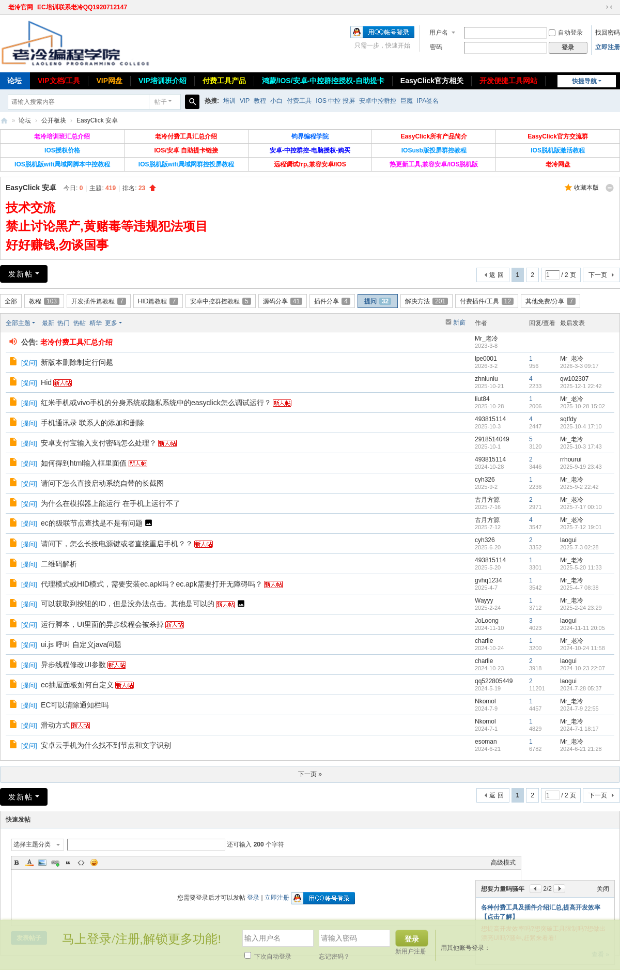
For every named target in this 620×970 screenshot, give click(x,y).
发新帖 (20, 274)
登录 (253, 897)
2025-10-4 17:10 (581, 426)
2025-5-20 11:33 (581, 567)
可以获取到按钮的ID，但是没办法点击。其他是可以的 (127, 603)
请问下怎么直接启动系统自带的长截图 (102, 483)
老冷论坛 (4, 120)
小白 (276, 100)
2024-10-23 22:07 (582, 668)
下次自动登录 (267, 956)
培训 (229, 100)
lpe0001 (486, 358)
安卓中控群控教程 (220, 301)
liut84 (482, 399)
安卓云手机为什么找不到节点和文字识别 (106, 745)
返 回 (496, 275)
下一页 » (310, 774)
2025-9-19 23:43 (581, 467)
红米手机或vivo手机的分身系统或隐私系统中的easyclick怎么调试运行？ (156, 402)
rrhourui (570, 459)
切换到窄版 (609, 7)
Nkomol (485, 701)
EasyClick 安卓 (97, 120)
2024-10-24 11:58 (582, 648)
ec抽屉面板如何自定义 (77, 685)
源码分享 (282, 301)
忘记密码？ (334, 956)
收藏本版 (586, 187)
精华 (95, 323)
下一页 (597, 275)
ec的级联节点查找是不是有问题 (92, 523)
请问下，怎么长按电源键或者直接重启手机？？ (117, 544)
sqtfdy (568, 419)
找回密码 (607, 32)
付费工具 (299, 100)
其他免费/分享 (550, 301)
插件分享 (332, 301)
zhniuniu (486, 378)
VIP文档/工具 (59, 80)
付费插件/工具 (487, 301)
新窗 (459, 322)
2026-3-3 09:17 (579, 366)
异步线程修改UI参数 (73, 664)
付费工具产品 (224, 80)
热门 (63, 323)
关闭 (603, 888)
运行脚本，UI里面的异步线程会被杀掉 (102, 624)
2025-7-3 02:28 (579, 547)
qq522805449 (494, 681)
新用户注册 (410, 951)
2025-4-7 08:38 (579, 587)
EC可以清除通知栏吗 (75, 705)
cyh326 (485, 479)
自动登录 (566, 32)
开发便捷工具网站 (508, 80)
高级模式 (503, 862)
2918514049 (492, 439)
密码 (436, 47)
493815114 (490, 419)
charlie (484, 640)
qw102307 (574, 378)
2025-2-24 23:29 (581, 608)
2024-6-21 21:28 (581, 749)
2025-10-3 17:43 (581, 446)
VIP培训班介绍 (162, 80)
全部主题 (18, 323)
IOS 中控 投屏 (335, 100)
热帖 (79, 323)
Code (81, 862)
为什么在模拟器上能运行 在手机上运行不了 (110, 503)
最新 (48, 323)
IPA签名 (428, 100)
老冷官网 (20, 7)
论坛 (25, 120)
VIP (245, 100)
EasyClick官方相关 (431, 80)
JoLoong (487, 620)
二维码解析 (59, 564)
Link (55, 862)
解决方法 (426, 301)
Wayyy (484, 600)
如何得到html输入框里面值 (84, 463)
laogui (568, 540)
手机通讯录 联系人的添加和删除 (92, 423)
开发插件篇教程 (98, 301)
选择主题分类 (32, 844)
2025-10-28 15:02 (582, 406)
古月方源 (487, 499)
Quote (68, 862)
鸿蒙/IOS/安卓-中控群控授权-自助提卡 (323, 80)
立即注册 (607, 47)
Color (29, 862)
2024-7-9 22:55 (579, 708)
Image (42, 862)
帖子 (160, 101)
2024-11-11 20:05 (582, 628)
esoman (486, 741)
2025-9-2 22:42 (579, 487)
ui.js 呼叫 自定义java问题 (81, 644)
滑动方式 (55, 725)
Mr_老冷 (486, 338)
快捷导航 (584, 81)
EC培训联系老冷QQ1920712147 (82, 7)
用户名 (438, 32)
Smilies (94, 862)
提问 (377, 301)
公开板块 (53, 120)
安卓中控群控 (377, 100)
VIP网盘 (109, 80)
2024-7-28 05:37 (581, 688)
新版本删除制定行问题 (77, 362)
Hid (46, 382)
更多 (111, 323)
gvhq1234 (488, 580)
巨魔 (406, 100)
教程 (260, 100)
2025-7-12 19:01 (581, 527)
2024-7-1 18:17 (579, 729)
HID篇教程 (158, 301)
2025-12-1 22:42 (581, 386)
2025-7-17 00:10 (581, 507)
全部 (11, 301)
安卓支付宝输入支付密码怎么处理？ (99, 443)
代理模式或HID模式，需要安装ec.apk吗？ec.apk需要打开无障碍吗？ (151, 584)
